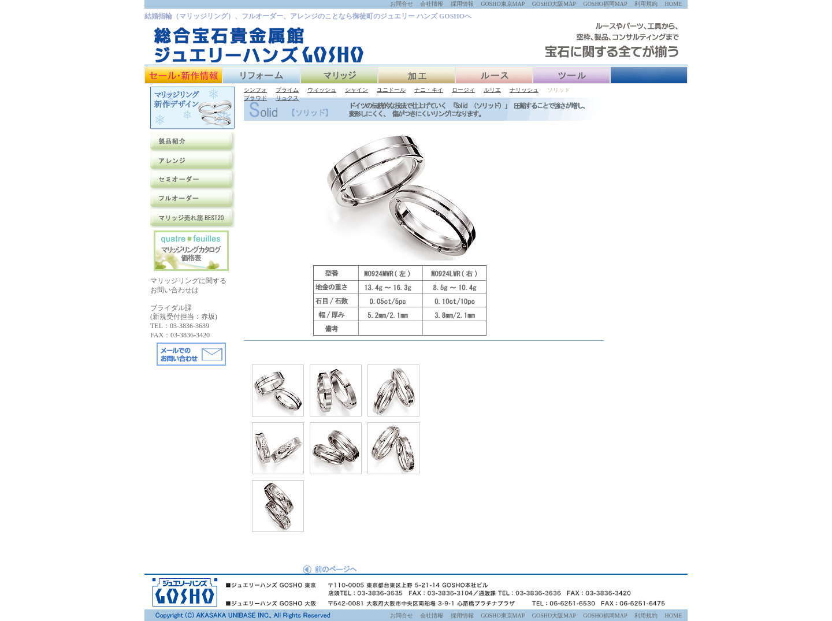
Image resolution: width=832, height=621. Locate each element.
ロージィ (463, 90)
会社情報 (431, 4)
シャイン (356, 90)
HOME (673, 4)
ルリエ (492, 90)
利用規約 (646, 4)
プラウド (255, 98)
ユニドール (391, 90)
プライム (287, 90)
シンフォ (255, 90)
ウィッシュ (321, 90)
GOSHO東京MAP (503, 4)
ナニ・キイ (428, 90)
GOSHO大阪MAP (554, 4)
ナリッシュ (524, 90)
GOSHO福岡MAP (605, 4)
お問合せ (401, 4)
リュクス (287, 98)
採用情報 (462, 4)
